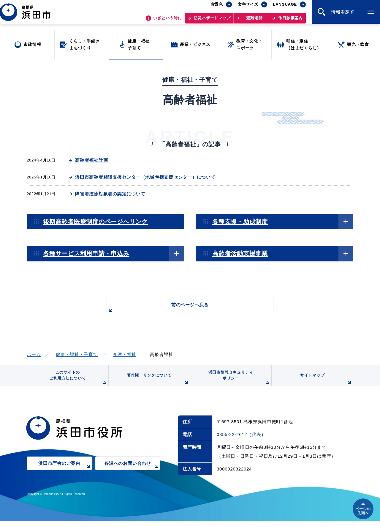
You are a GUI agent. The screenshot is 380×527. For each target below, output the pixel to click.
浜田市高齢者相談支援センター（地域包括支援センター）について (145, 177)
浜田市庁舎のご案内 (65, 473)
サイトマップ (325, 384)
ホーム (34, 354)
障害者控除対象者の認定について (110, 193)
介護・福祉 (124, 354)
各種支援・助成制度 (240, 221)
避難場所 (254, 21)
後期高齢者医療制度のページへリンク (95, 221)
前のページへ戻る (183, 308)
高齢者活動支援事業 (240, 253)
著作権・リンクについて (157, 384)
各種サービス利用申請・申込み (86, 253)
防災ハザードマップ (212, 21)
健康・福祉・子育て (77, 354)
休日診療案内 (290, 21)
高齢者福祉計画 (91, 160)
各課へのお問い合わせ (132, 473)
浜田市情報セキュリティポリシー (238, 381)
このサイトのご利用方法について (77, 381)
